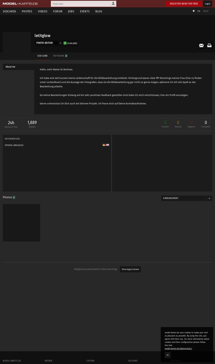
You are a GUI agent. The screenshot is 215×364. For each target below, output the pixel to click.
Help (205, 11)
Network (60, 55)
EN (198, 11)
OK (168, 355)
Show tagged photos (130, 269)
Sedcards (9, 11)
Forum (57, 11)
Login (207, 3)
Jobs (71, 11)
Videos (42, 11)
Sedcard (42, 55)
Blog (98, 11)
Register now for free (184, 3)
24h (10, 124)
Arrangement (171, 198)
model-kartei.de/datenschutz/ (178, 348)
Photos (27, 11)
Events (85, 11)
